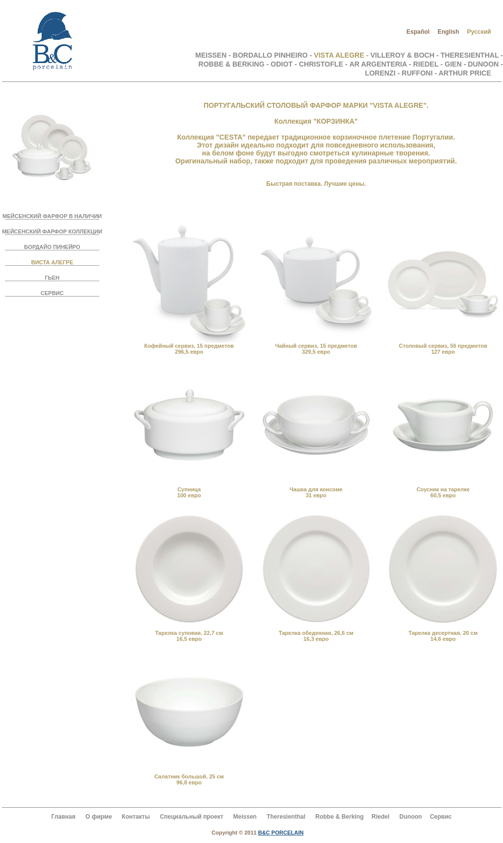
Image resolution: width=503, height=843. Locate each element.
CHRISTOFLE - (323, 64)
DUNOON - (485, 64)
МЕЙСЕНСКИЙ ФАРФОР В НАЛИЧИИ (52, 216)
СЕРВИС (52, 293)
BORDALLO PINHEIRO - (273, 55)
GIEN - (456, 64)
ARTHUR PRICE (464, 73)
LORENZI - (382, 73)
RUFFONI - (420, 73)
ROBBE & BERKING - (234, 64)
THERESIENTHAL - (471, 55)
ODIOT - (284, 64)
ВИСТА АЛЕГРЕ (52, 262)
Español (418, 31)
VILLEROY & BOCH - (405, 55)
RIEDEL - (428, 64)
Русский (479, 31)
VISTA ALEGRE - (342, 55)
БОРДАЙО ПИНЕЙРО (52, 247)
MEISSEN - (213, 55)
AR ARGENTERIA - (380, 64)
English (448, 31)
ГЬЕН (52, 278)
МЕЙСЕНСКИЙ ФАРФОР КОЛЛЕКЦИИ (52, 231)
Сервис (441, 816)
